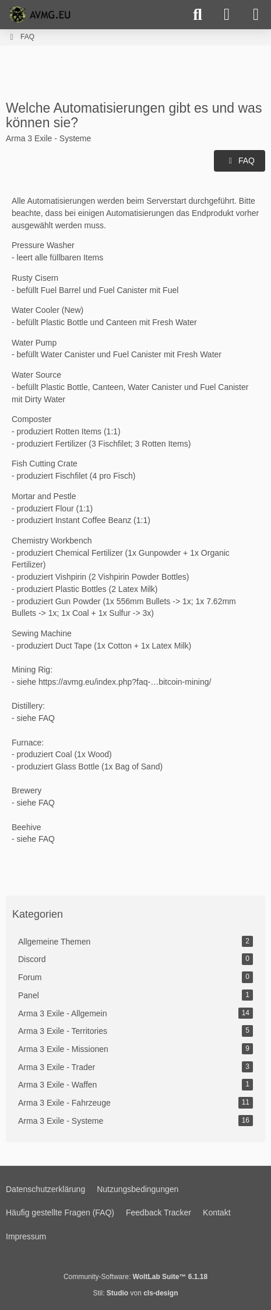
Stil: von (135, 1293)
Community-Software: (135, 1277)
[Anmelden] (226, 14)
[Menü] (256, 14)
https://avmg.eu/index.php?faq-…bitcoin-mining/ (125, 682)
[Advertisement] (136, 71)
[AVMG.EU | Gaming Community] (41, 14)
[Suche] (197, 14)
